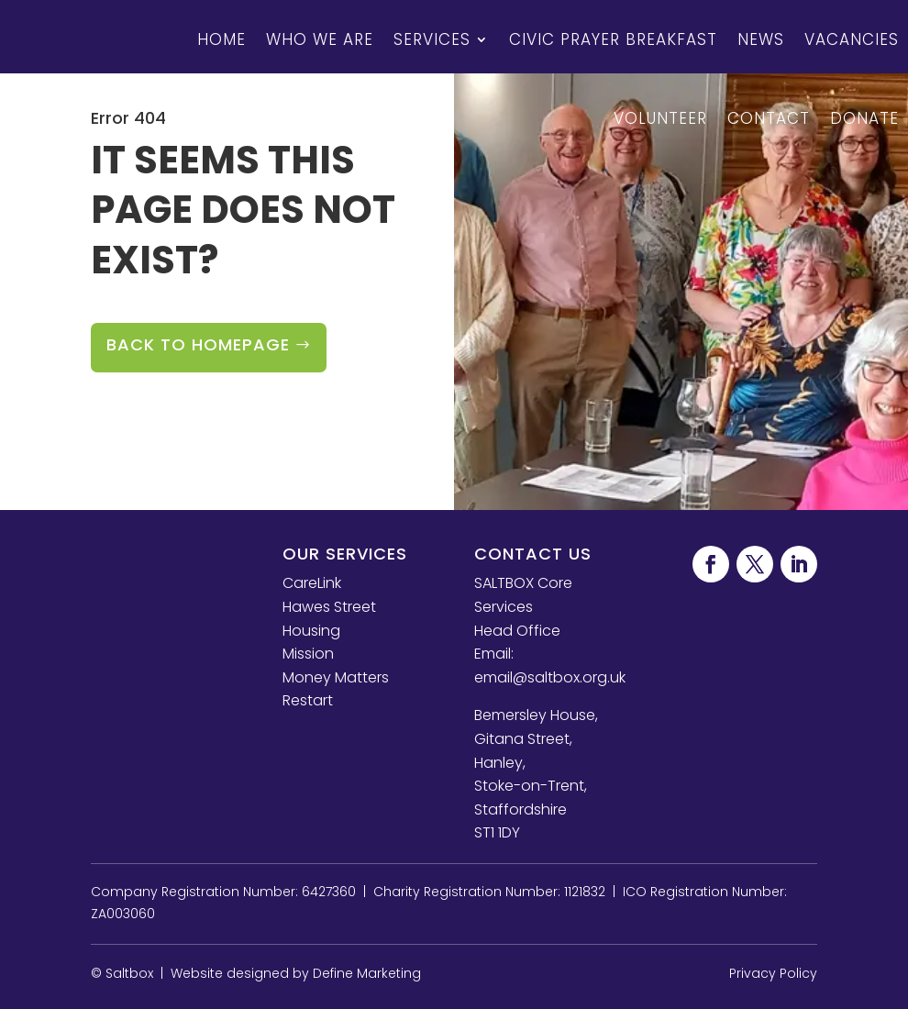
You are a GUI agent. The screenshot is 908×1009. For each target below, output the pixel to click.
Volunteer (660, 118)
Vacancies (851, 39)
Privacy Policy (773, 973)
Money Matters (335, 677)
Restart (307, 700)
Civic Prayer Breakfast (613, 39)
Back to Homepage (198, 344)
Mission (308, 653)
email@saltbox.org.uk (550, 677)
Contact (768, 118)
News (760, 39)
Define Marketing (367, 973)
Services (432, 39)
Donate (864, 118)
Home (221, 39)
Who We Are (319, 39)
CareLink (311, 582)
